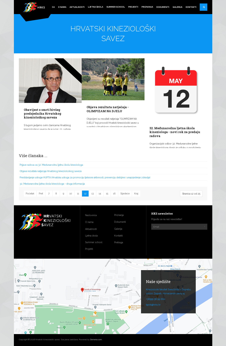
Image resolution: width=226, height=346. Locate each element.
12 (85, 193)
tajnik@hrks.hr (153, 304)
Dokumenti (162, 7)
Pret (41, 193)
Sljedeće (125, 193)
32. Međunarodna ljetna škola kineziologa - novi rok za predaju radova (174, 132)
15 (107, 193)
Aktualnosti (77, 7)
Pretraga (205, 8)
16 (114, 193)
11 (78, 193)
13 (92, 193)
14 (100, 193)
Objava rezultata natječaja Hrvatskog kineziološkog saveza (51, 171)
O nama (62, 7)
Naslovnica (91, 215)
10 (70, 193)
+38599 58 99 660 (155, 299)
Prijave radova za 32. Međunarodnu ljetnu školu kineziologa (51, 165)
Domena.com (96, 339)
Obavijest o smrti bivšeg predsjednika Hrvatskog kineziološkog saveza (42, 113)
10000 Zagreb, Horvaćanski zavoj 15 (165, 293)
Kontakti (191, 7)
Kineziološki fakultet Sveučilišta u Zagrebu (168, 289)
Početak (30, 193)
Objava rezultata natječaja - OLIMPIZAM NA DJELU (108, 109)
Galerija (177, 7)
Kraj (136, 193)
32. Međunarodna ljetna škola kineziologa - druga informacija (52, 183)
